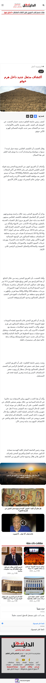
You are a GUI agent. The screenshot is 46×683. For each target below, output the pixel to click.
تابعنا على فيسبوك (37, 629)
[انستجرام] (17, 660)
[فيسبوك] (29, 660)
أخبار (33, 67)
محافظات (11, 662)
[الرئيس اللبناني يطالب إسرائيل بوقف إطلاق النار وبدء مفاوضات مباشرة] (12, 556)
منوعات (8, 664)
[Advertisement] (23, 38)
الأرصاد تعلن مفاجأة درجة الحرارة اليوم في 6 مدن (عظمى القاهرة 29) (23, 476)
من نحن (36, 666)
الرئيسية (40, 67)
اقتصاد (24, 662)
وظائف (30, 666)
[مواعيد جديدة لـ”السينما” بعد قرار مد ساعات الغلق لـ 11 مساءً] (34, 556)
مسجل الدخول (27, 615)
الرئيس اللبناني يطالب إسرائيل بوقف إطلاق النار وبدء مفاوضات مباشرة (13, 569)
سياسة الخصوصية (12, 666)
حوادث (38, 664)
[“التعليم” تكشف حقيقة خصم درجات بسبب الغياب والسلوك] (34, 585)
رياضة (18, 662)
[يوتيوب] (23, 660)
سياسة (31, 662)
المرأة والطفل (29, 664)
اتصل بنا (22, 666)
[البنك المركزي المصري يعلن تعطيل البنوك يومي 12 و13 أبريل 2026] (12, 585)
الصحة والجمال (17, 664)
